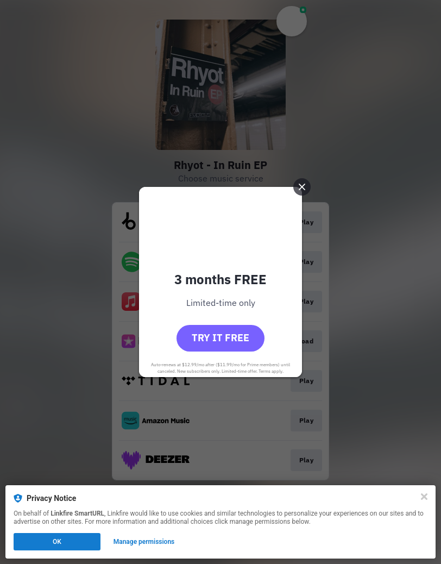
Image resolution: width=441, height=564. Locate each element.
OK (57, 542)
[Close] (424, 496)
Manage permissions (144, 542)
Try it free (220, 337)
